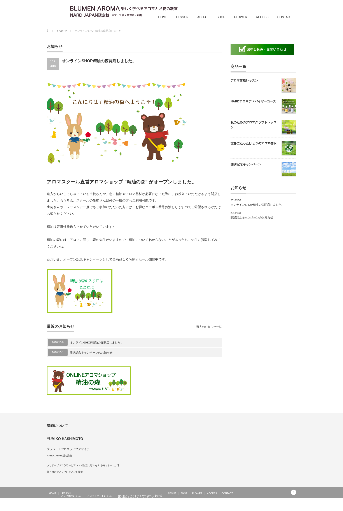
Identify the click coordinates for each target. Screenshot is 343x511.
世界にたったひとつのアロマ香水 (253, 143)
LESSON (182, 17)
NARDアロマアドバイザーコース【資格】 (140, 495)
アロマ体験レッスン (244, 80)
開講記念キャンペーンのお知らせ (91, 352)
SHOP (221, 17)
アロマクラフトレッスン (100, 495)
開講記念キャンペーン (246, 164)
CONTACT (284, 17)
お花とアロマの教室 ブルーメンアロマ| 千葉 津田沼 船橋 (262, 507)
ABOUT (202, 17)
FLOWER (240, 17)
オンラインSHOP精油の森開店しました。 (96, 342)
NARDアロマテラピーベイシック (136, 498)
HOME (162, 17)
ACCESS (262, 17)
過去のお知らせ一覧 (209, 326)
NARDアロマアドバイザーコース (253, 101)
